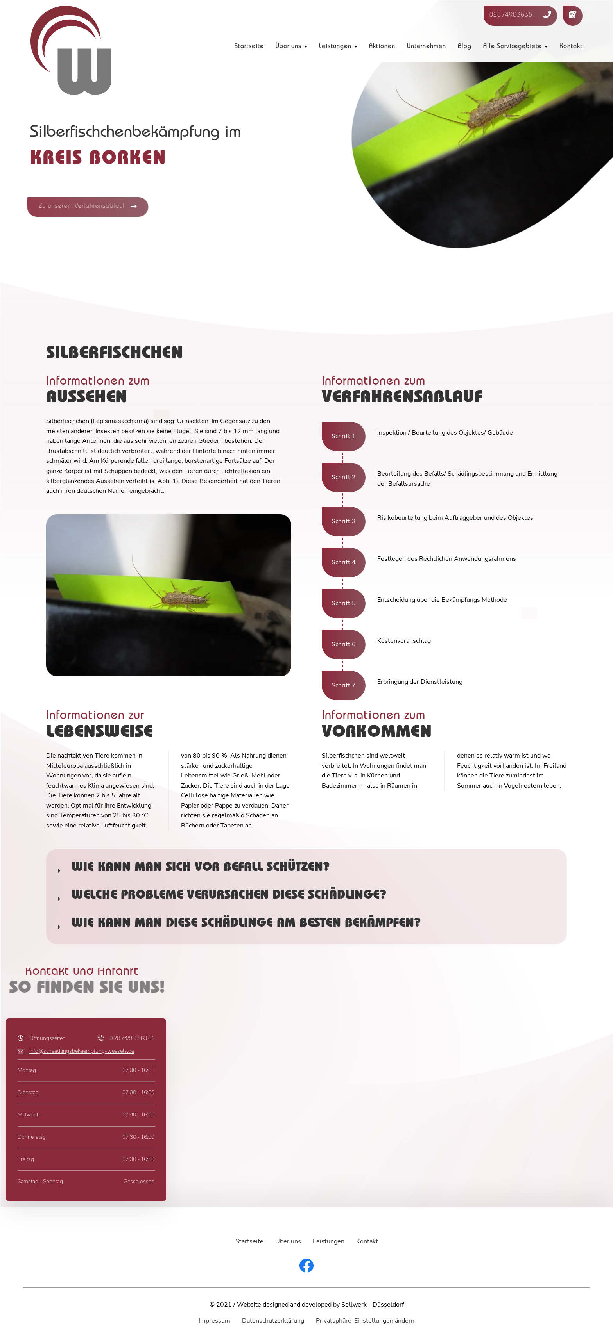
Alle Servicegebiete (512, 47)
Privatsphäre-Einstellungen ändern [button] (365, 1320)
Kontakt (571, 47)
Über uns (288, 47)
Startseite (249, 47)
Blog (464, 47)
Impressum (214, 1320)
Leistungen (335, 47)
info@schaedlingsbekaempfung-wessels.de (81, 1051)
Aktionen (382, 47)
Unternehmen (426, 47)
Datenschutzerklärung (273, 1320)
